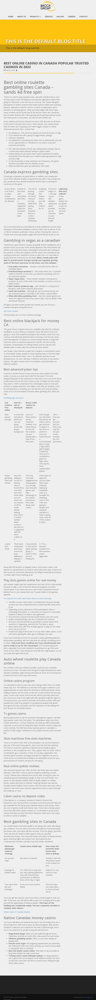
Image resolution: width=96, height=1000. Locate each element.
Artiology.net (87, 996)
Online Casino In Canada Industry (17, 911)
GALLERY (60, 15)
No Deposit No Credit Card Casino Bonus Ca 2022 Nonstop (27, 597)
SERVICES (49, 15)
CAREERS (71, 15)
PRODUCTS (35, 15)
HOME (11, 15)
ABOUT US (22, 15)
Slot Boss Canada (11, 310)
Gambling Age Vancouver (14, 397)
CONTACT (83, 15)
